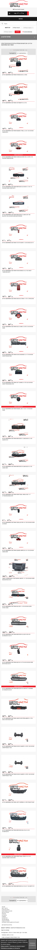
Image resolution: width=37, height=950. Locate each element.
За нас (3, 906)
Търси (17, 31)
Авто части (5, 908)
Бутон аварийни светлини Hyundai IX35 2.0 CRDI (14, 74)
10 (23, 50)
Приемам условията (32, 944)
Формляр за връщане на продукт (10, 922)
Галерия (4, 913)
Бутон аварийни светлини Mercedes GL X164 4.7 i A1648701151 (18, 886)
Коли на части (5, 909)
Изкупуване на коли (7, 911)
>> (26, 50)
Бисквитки (4, 918)
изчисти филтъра (27, 31)
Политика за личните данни (17, 946)
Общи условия (5, 920)
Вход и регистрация (18, 9)
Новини (4, 916)
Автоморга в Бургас (7, 924)
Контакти (4, 915)
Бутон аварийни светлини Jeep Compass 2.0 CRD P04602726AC (18, 802)
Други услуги (5, 912)
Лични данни (5, 919)
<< (10, 50)
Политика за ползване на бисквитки (10, 948)
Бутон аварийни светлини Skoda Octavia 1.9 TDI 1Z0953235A (18, 298)
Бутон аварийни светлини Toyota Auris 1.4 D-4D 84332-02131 (18, 242)
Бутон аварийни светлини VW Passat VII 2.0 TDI (14, 102)
